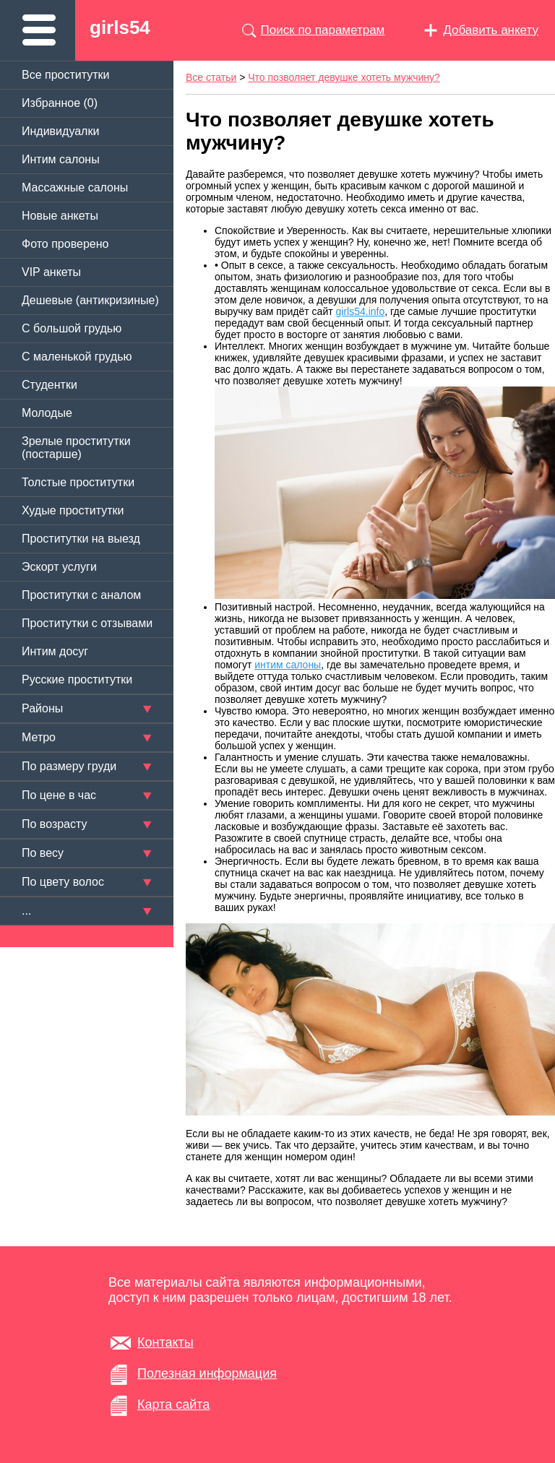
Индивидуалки (60, 131)
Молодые (47, 413)
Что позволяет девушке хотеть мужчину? (344, 77)
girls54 (120, 27)
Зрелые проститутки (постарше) (76, 447)
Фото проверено (65, 244)
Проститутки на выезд (81, 538)
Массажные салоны (75, 187)
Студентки (49, 385)
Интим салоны (61, 159)
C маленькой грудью (77, 356)
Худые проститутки (73, 510)
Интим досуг (55, 651)
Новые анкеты (60, 216)
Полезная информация (207, 1373)
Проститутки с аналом (81, 595)
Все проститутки (66, 75)
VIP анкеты (51, 272)
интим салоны (287, 664)
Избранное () (60, 103)
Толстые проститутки (78, 482)
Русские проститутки (77, 679)
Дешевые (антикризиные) (90, 300)
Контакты (165, 1342)
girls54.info (360, 311)
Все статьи (211, 77)
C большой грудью (71, 328)
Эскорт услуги (59, 567)
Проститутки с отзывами (87, 623)
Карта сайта (173, 1404)
